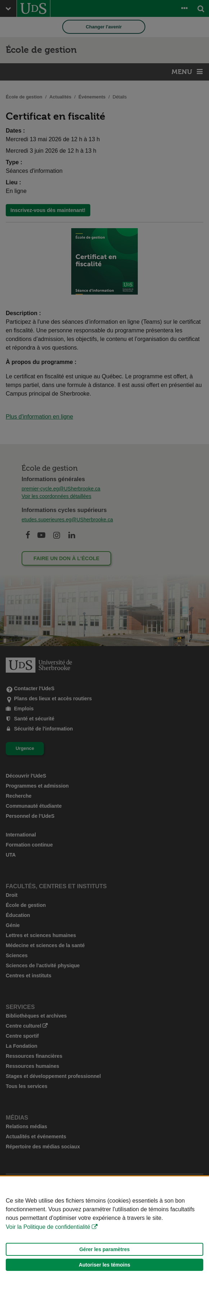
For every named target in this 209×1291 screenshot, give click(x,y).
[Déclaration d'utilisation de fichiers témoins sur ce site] (104, 1233)
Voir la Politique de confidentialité (48, 1227)
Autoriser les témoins (104, 1265)
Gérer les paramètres (104, 1249)
